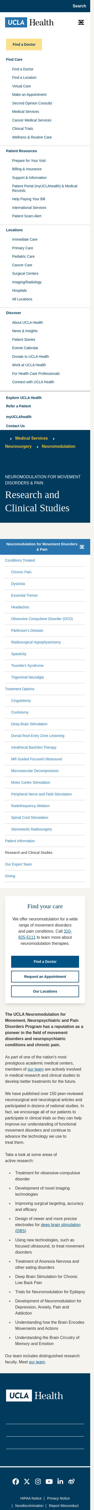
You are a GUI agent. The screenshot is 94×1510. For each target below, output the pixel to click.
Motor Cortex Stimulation (30, 782)
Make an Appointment (29, 95)
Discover (13, 313)
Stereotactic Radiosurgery (31, 829)
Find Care (14, 59)
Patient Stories (23, 339)
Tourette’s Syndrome (27, 666)
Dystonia (18, 584)
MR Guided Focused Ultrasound (36, 759)
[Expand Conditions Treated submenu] (59, 561)
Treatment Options (19, 689)
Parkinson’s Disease (27, 630)
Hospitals (19, 290)
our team (36, 1069)
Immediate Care (24, 239)
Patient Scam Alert (26, 216)
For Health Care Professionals (36, 374)
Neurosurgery (18, 446)
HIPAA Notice (31, 1498)
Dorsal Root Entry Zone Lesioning (37, 736)
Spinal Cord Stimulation (29, 817)
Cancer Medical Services (31, 120)
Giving (10, 876)
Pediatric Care (23, 256)
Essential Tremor (24, 595)
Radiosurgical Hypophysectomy (36, 642)
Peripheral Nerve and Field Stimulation (41, 794)
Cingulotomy (21, 701)
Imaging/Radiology (27, 282)
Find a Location (24, 77)
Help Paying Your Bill (28, 199)
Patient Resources (21, 151)
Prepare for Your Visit (29, 161)
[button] (45, 398)
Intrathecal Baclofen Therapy (34, 747)
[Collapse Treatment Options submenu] (84, 689)
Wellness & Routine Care (32, 137)
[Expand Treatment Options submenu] (59, 689)
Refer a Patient (18, 406)
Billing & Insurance (27, 169)
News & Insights (24, 331)
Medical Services (25, 112)
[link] (16, 1481)
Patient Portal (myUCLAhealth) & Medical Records (44, 188)
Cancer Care (22, 265)
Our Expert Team (18, 864)
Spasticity (18, 654)
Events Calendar (25, 348)
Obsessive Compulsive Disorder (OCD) (42, 619)
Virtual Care (21, 86)
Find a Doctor (22, 69)
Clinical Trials (22, 129)
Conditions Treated (20, 560)
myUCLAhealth (18, 417)
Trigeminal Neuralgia (27, 677)
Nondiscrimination (29, 1506)
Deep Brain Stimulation (29, 724)
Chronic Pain (21, 572)
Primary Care (22, 248)
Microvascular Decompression (35, 771)
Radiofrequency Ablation (30, 806)
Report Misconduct (64, 1506)
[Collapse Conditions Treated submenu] (84, 561)
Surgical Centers (25, 273)
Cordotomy (19, 712)
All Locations (22, 299)
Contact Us (15, 426)
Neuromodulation (58, 446)
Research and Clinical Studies (28, 853)
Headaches (20, 607)
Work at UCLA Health (29, 365)
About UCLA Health (27, 322)
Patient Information (20, 841)
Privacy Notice (58, 1498)
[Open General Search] (78, 6)
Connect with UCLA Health (33, 382)
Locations (14, 230)
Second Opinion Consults (32, 103)
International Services (29, 208)
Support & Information (29, 178)
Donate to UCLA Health (30, 357)
